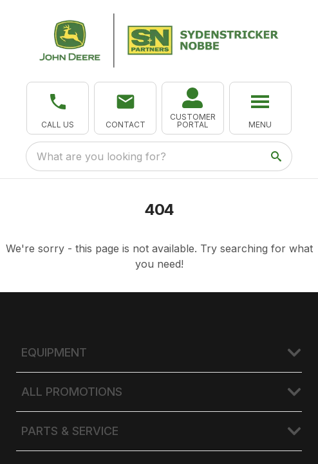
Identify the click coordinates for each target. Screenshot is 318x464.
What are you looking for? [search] (101, 156)
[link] (193, 108)
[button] (57, 108)
